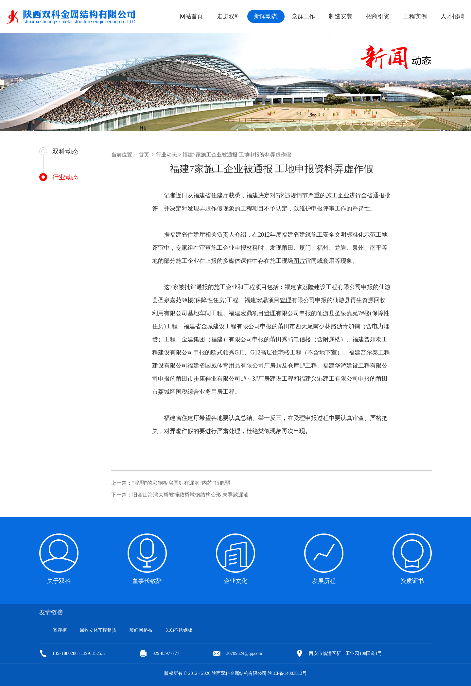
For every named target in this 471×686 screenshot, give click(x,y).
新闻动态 (266, 16)
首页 (144, 154)
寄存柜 (60, 630)
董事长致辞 (147, 581)
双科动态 (65, 151)
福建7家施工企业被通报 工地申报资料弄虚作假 (237, 154)
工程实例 (415, 16)
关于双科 (59, 581)
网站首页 (191, 16)
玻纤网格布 (141, 630)
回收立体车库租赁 (98, 630)
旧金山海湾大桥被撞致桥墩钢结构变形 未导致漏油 (190, 494)
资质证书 (412, 581)
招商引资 (378, 16)
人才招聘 (452, 16)
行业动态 (65, 177)
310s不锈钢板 (179, 630)
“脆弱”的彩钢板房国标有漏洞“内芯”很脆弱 (181, 483)
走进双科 (228, 16)
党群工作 (303, 16)
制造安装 (340, 16)
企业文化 (235, 581)
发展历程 (324, 581)
